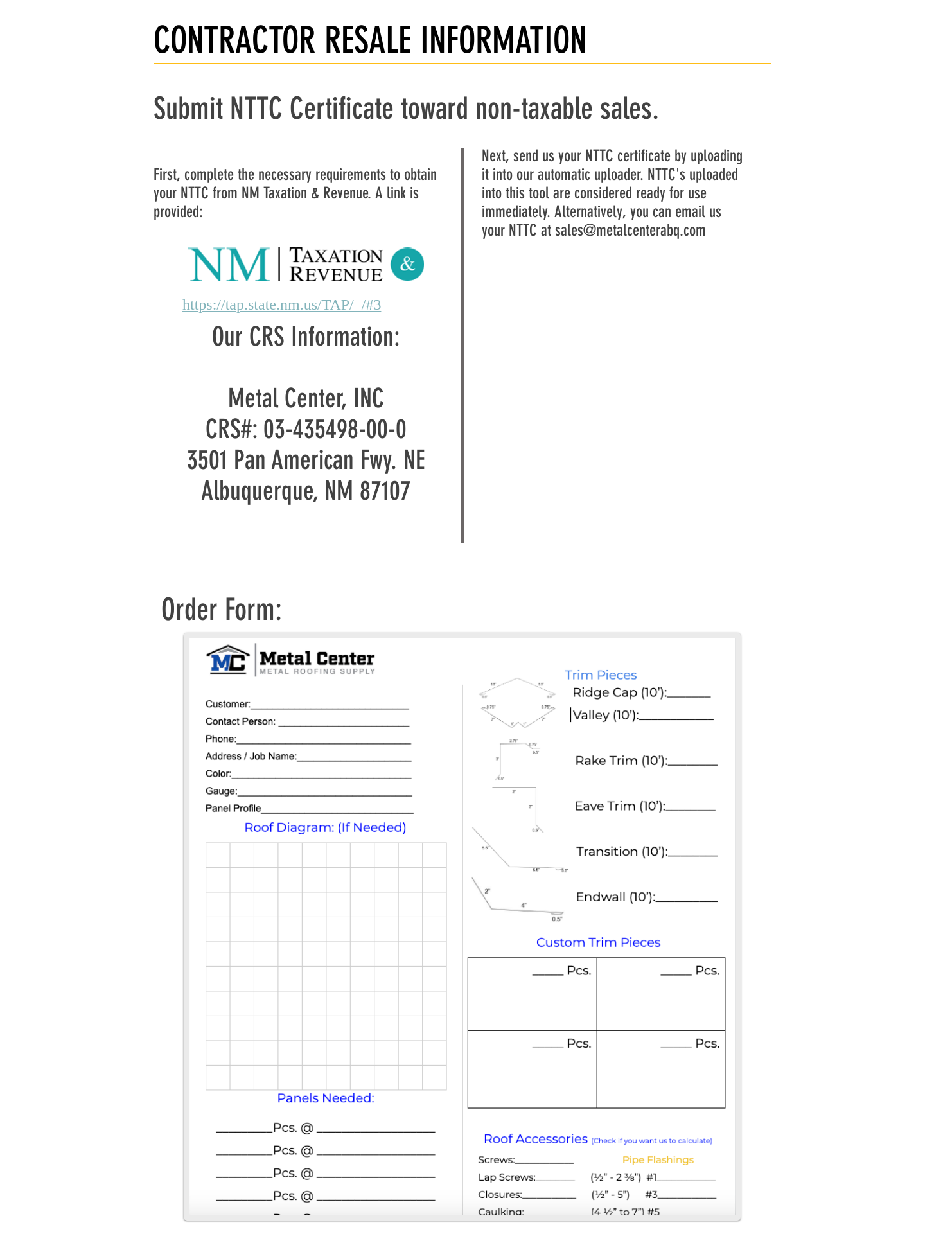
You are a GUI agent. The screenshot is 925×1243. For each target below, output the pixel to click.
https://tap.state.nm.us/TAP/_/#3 (281, 304)
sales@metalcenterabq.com (630, 230)
